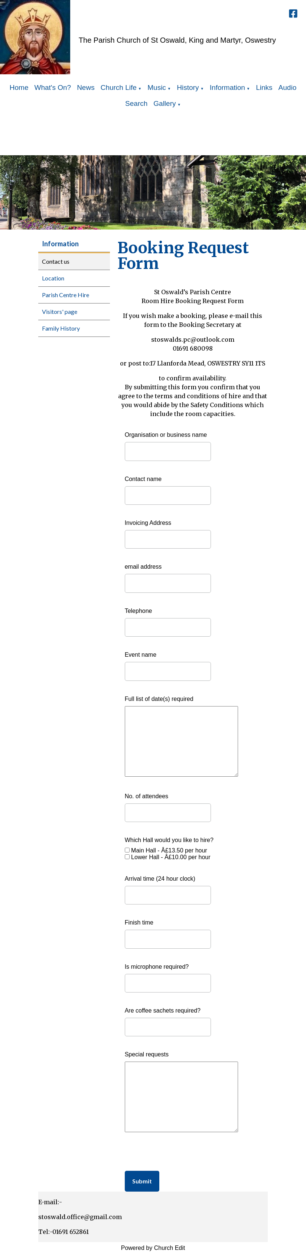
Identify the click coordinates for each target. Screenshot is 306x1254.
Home (19, 87)
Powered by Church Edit (153, 1248)
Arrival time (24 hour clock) (160, 878)
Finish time (139, 922)
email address (143, 566)
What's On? (52, 87)
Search (136, 103)
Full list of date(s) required (159, 699)
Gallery (164, 103)
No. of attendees (146, 796)
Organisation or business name (166, 435)
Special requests (147, 1054)
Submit (142, 1181)
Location (53, 278)
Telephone (138, 611)
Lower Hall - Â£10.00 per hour (170, 857)
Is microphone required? (157, 967)
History (188, 87)
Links (264, 87)
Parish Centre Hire (65, 294)
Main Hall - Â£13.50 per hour (169, 850)
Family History (61, 328)
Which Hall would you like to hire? (169, 840)
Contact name (143, 479)
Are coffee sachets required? (163, 1010)
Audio (288, 87)
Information (227, 87)
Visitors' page (59, 311)
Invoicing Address (148, 523)
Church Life (119, 87)
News (86, 87)
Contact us (55, 261)
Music (156, 87)
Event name (140, 655)
